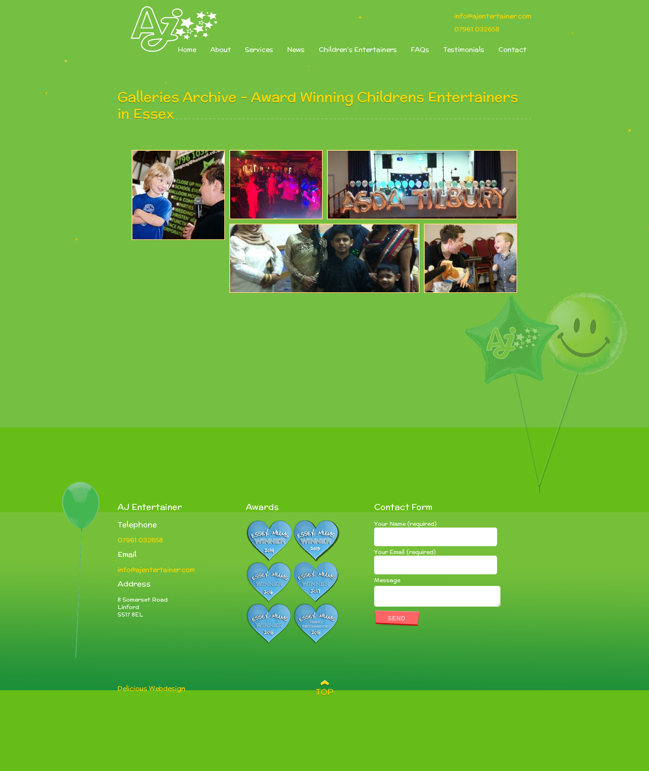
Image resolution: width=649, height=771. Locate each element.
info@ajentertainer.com (492, 16)
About (220, 49)
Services (259, 49)
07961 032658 (476, 29)
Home (187, 49)
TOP (325, 692)
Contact (512, 49)
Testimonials (463, 49)
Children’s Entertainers (358, 49)
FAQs (420, 49)
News (296, 49)
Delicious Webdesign (151, 688)
